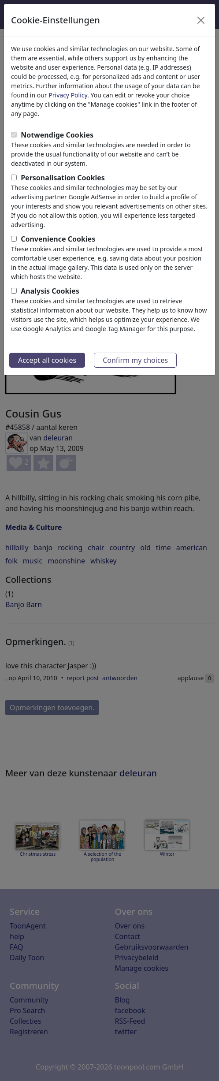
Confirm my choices (135, 360)
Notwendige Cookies (57, 135)
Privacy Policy (67, 95)
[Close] (201, 20)
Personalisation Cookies (63, 178)
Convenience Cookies (58, 239)
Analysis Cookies (50, 291)
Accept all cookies (47, 360)
